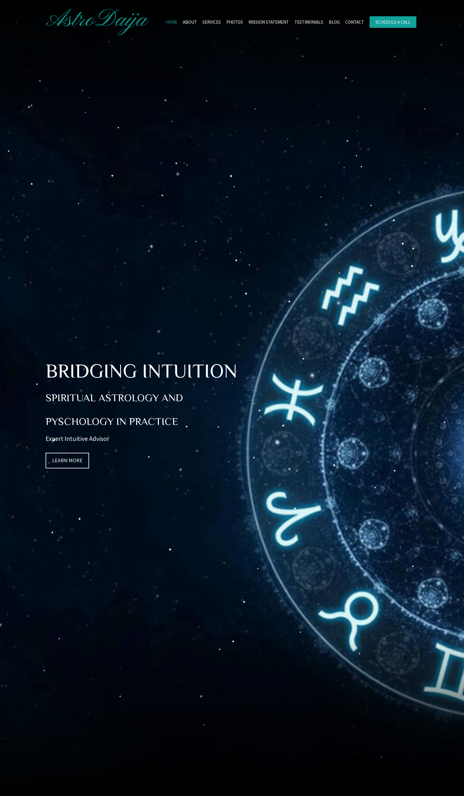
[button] (67, 460)
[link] (171, 21)
